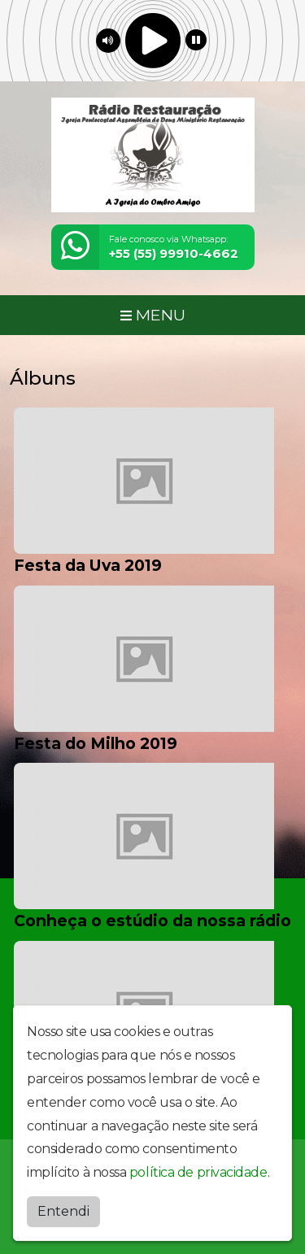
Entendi (63, 1207)
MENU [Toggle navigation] (152, 314)
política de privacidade (198, 1169)
